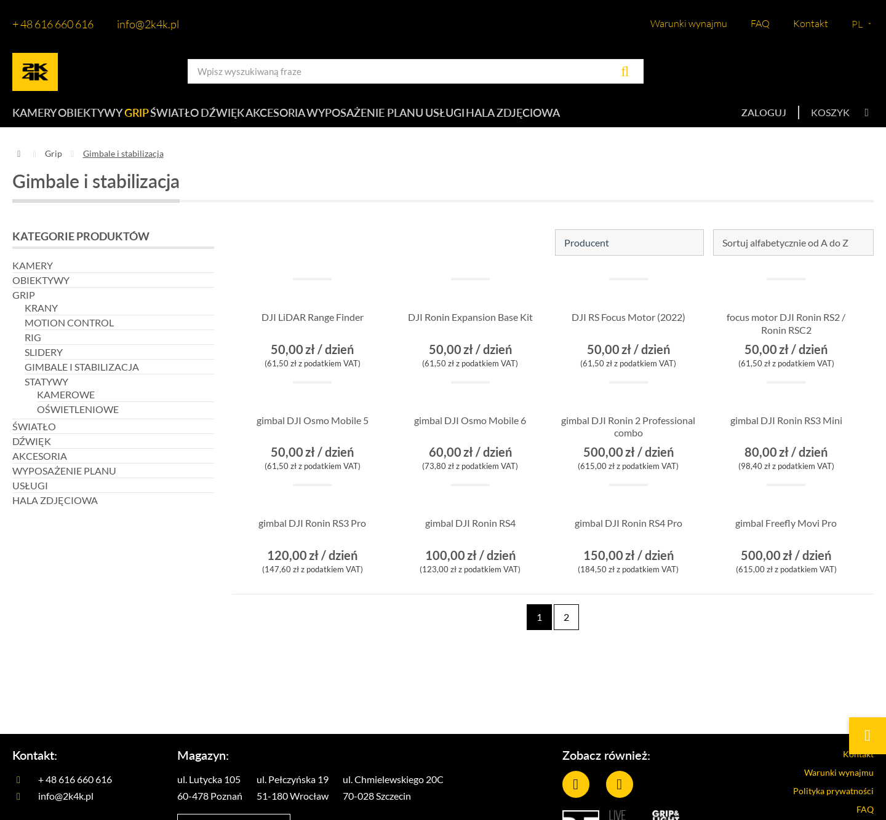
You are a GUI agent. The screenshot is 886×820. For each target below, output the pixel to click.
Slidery (44, 360)
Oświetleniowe (78, 417)
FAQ (760, 23)
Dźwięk (274, 116)
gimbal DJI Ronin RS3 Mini (786, 434)
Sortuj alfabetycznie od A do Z (785, 250)
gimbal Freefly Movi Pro (786, 531)
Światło (214, 116)
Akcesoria (341, 116)
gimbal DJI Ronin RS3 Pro (312, 538)
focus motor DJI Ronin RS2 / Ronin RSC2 (786, 332)
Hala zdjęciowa (610, 116)
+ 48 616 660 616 (53, 24)
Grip (161, 116)
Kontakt (810, 23)
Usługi (530, 116)
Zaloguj (763, 116)
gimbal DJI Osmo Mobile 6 (470, 434)
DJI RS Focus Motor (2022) (628, 332)
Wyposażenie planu (440, 116)
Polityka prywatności (823, 803)
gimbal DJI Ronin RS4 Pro (628, 538)
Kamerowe (66, 402)
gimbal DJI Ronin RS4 (470, 531)
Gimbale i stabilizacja (82, 374)
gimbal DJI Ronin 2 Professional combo (628, 434)
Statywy (46, 389)
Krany (41, 315)
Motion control (69, 330)
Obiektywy (101, 116)
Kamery (32, 116)
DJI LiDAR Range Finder (312, 325)
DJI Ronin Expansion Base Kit (470, 332)
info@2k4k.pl (148, 24)
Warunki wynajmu (688, 23)
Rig (33, 345)
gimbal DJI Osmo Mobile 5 (312, 434)
